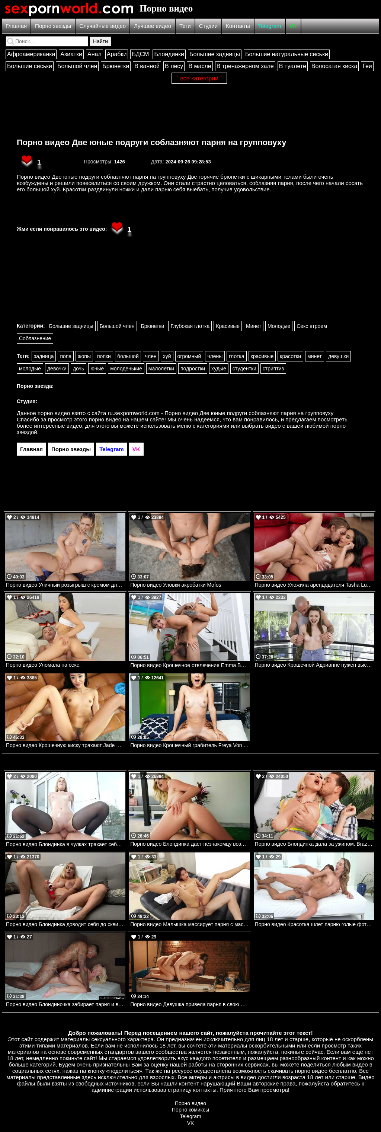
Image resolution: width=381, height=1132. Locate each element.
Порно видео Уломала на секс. (43, 665)
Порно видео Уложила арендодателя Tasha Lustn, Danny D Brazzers (314, 585)
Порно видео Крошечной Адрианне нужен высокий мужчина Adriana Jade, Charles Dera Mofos (314, 665)
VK (293, 26)
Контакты (238, 26)
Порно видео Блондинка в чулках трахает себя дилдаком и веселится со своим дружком (65, 844)
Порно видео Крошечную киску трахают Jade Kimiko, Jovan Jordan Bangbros (65, 745)
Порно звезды (53, 26)
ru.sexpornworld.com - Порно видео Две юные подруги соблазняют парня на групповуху (221, 413)
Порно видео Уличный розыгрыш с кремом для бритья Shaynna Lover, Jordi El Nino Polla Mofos (65, 585)
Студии (208, 26)
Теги (185, 26)
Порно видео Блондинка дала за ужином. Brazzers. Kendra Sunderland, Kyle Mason (314, 844)
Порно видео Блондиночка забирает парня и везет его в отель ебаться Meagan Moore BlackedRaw (65, 1004)
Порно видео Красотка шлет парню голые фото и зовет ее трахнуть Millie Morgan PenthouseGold (314, 924)
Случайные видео (102, 26)
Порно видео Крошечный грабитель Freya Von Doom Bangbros (190, 745)
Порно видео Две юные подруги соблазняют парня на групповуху (151, 142)
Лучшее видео (152, 26)
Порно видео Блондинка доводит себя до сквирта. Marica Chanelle (65, 924)
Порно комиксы (190, 1110)
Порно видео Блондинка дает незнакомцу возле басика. (190, 844)
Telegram (269, 26)
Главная (16, 26)
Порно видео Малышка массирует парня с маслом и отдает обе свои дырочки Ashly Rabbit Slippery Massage (190, 924)
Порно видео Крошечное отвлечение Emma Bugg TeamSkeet (190, 665)
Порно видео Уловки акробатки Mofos (175, 585)
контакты (205, 1090)
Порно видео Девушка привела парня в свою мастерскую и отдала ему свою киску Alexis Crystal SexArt (190, 1004)
